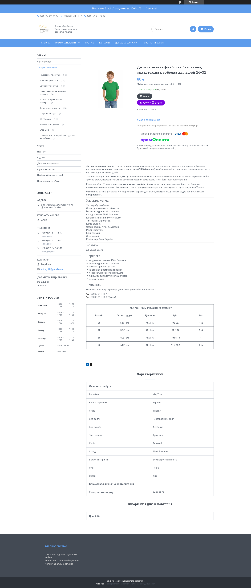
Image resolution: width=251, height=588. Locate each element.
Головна (45, 43)
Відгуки (41, 157)
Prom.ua (141, 581)
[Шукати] (193, 29)
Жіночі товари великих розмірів (51, 101)
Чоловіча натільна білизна (59, 564)
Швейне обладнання (49, 124)
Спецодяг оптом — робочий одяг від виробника (57, 137)
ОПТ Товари (45, 119)
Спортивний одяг (48, 113)
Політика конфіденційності (143, 584)
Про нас (89, 43)
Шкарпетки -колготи (50, 108)
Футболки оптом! (46, 169)
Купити (146, 96)
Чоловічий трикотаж (50, 75)
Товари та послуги (65, 43)
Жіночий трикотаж (49, 80)
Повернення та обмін (154, 43)
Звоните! (151, 8)
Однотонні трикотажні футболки (62, 560)
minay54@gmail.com (52, 269)
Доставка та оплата (126, 43)
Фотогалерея (44, 61)
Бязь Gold (44, 130)
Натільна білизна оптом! (50, 175)
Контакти (104, 43)
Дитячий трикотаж (49, 86)
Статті (40, 145)
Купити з (152, 102)
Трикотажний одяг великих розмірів (53, 92)
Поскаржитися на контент (117, 584)
